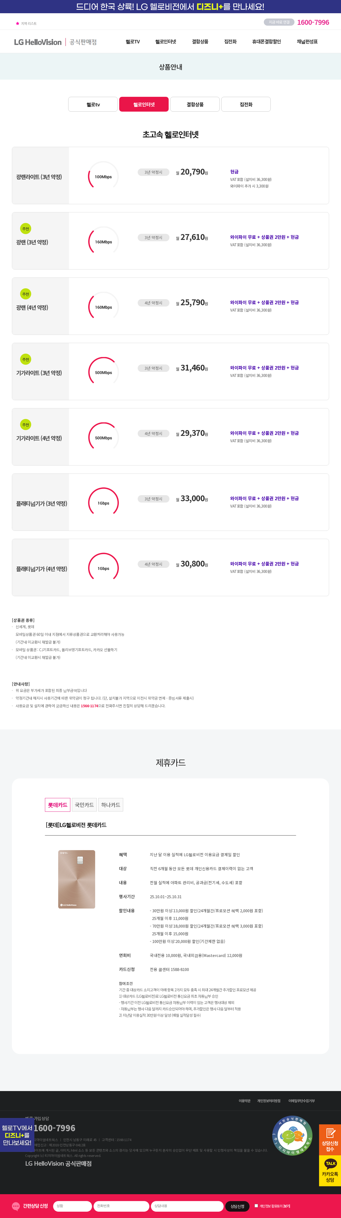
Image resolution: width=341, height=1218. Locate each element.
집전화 (230, 41)
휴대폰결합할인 (266, 41)
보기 (286, 1205)
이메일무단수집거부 (301, 1100)
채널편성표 (307, 41)
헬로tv (93, 104)
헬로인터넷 (165, 41)
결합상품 (200, 41)
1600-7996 (54, 1127)
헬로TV (132, 41)
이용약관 (244, 1100)
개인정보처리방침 (268, 1100)
